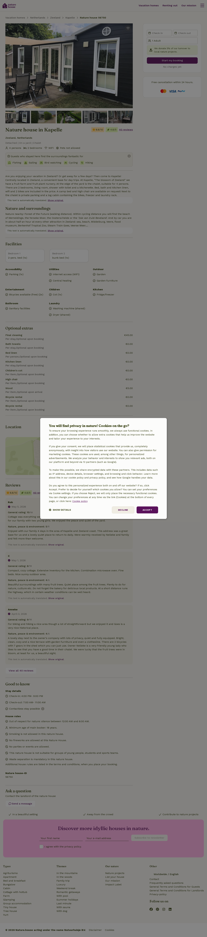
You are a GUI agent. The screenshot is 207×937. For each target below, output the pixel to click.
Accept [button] (147, 510)
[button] (60, 509)
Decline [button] (123, 510)
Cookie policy (80, 501)
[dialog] (103, 468)
